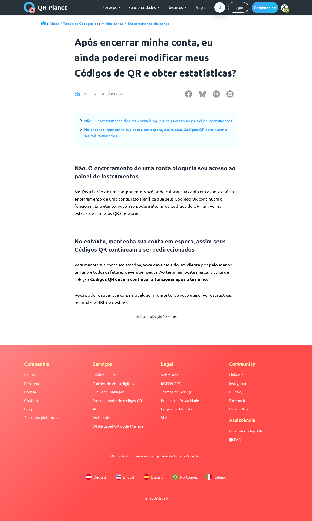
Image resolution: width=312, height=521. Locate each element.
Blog (28, 408)
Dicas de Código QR (245, 430)
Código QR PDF (105, 374)
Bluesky (235, 391)
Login (238, 7)
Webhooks (101, 417)
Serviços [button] (110, 7)
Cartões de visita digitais (113, 383)
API (95, 408)
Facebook (237, 400)
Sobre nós (169, 374)
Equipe (30, 374)
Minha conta (112, 23)
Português (185, 477)
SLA (164, 417)
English (125, 477)
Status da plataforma (42, 417)
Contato (31, 400)
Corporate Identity (176, 408)
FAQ (235, 439)
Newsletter (238, 408)
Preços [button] (200, 7)
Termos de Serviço (176, 391)
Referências (34, 383)
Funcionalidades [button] (142, 7)
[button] (265, 7)
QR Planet (46, 7)
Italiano (216, 477)
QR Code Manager (108, 391)
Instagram (237, 383)
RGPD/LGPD (171, 383)
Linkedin (236, 374)
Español (154, 477)
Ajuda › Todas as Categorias (73, 23)
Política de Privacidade (180, 400)
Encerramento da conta (148, 23)
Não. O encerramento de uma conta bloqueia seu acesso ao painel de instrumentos (158, 120)
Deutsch (96, 477)
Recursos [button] (176, 7)
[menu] (284, 7)
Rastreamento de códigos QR (117, 400)
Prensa (30, 391)
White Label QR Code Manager (118, 426)
